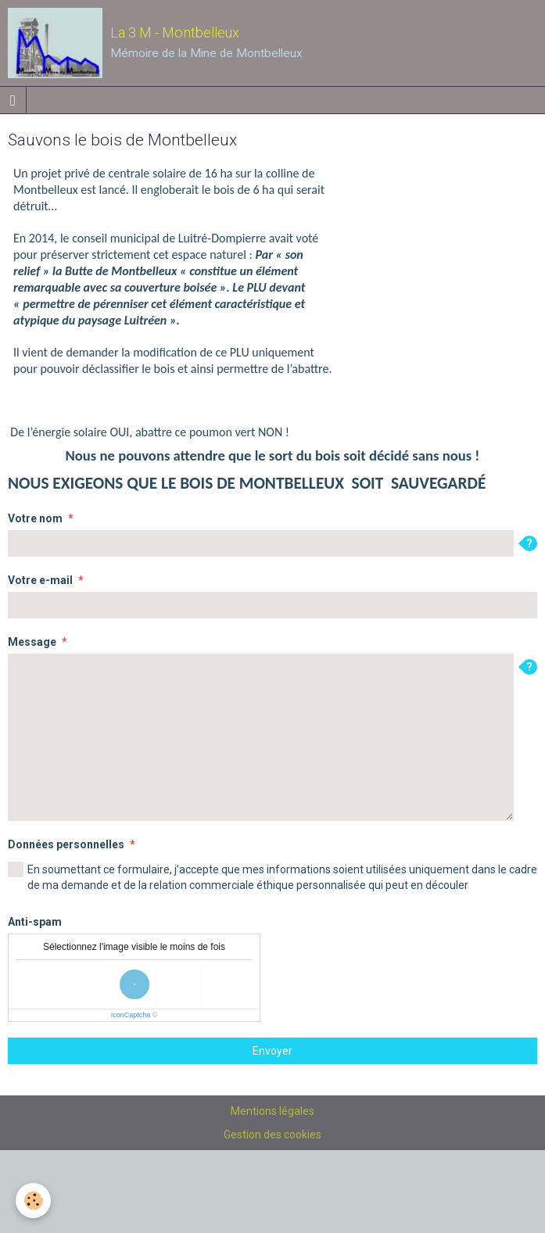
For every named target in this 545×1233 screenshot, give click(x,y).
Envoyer (272, 1051)
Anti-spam (35, 922)
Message (32, 642)
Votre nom (35, 518)
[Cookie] (33, 1200)
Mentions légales (272, 1111)
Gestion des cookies (272, 1134)
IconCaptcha (131, 1015)
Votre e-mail (40, 580)
